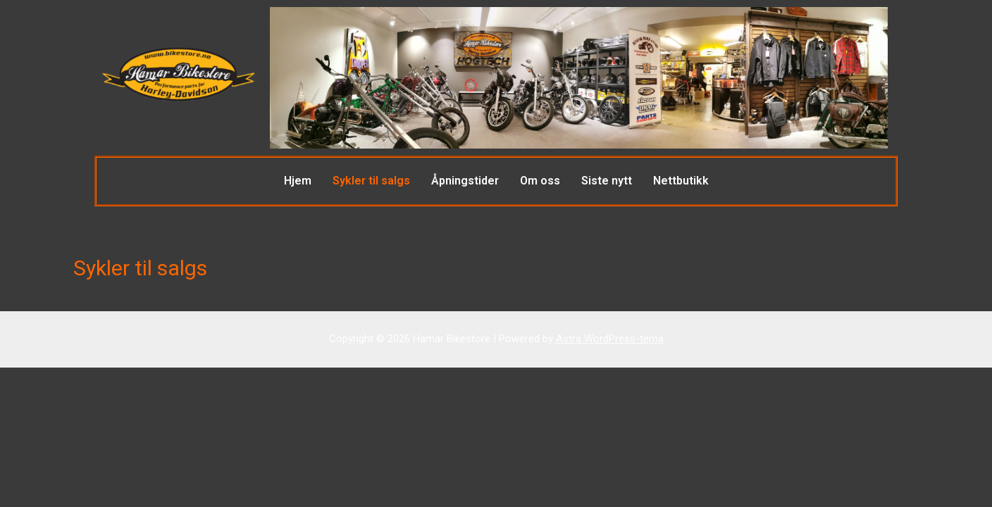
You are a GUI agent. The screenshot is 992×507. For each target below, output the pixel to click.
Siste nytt (606, 180)
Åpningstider (465, 180)
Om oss (540, 180)
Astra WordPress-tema (610, 338)
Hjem (297, 180)
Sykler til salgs (371, 180)
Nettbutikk (681, 180)
